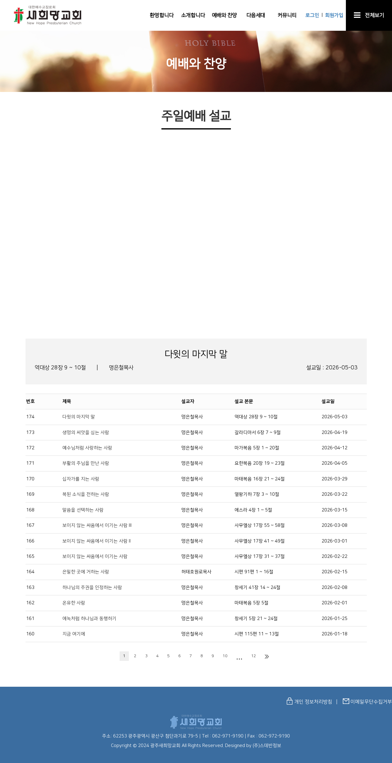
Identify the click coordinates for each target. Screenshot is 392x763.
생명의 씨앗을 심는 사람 (85, 432)
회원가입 (334, 15)
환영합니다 (162, 15)
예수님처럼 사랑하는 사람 (87, 448)
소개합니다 (193, 15)
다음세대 (255, 15)
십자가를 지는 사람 (80, 479)
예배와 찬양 (224, 15)
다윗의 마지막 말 (78, 416)
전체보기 (369, 15)
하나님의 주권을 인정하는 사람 (92, 587)
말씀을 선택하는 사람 (83, 510)
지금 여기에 (73, 634)
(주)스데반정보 (267, 745)
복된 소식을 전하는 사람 (85, 494)
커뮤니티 (287, 15)
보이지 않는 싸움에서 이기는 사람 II (96, 541)
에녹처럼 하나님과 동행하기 (89, 618)
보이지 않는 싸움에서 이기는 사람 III (97, 525)
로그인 (312, 15)
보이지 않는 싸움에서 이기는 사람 (95, 556)
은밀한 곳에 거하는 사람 (85, 571)
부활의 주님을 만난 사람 (85, 463)
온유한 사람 (73, 603)
